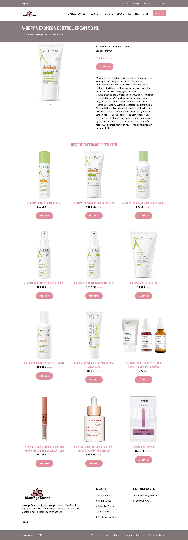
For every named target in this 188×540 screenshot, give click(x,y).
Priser (159, 13)
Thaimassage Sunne (108, 517)
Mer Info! (105, 66)
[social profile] (31, 3)
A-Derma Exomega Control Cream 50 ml (94, 202)
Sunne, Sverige (133, 3)
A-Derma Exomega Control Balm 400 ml (44, 363)
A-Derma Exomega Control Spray (44, 202)
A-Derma (126, 46)
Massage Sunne (76, 13)
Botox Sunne (104, 495)
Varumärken (114, 46)
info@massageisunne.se (154, 3)
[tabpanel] (51, 73)
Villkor (116, 535)
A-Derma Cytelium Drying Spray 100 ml (44, 282)
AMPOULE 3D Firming (143, 446)
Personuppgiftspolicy (133, 535)
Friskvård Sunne (106, 506)
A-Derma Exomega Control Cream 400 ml (143, 202)
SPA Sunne (103, 511)
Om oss (109, 13)
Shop (145, 13)
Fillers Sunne (104, 500)
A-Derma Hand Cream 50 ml (143, 282)
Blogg (120, 13)
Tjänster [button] (94, 13)
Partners (133, 13)
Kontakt (105, 535)
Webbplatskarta (156, 535)
